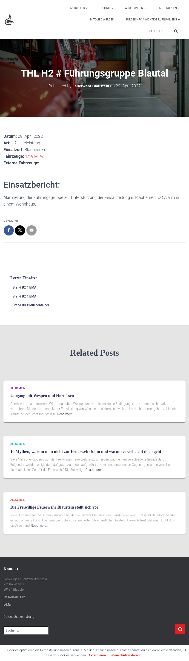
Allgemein (17, 388)
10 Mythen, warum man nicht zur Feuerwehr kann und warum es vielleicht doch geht (85, 451)
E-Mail (7, 604)
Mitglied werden (102, 19)
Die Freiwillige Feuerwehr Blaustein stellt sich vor (54, 507)
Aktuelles (79, 8)
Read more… (66, 414)
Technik (106, 8)
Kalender (156, 31)
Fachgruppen (169, 8)
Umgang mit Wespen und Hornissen (42, 395)
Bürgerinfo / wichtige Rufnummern (153, 19)
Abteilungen (135, 8)
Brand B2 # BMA (24, 287)
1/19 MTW (34, 156)
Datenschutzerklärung (18, 616)
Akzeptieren (97, 655)
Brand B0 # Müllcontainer (31, 305)
